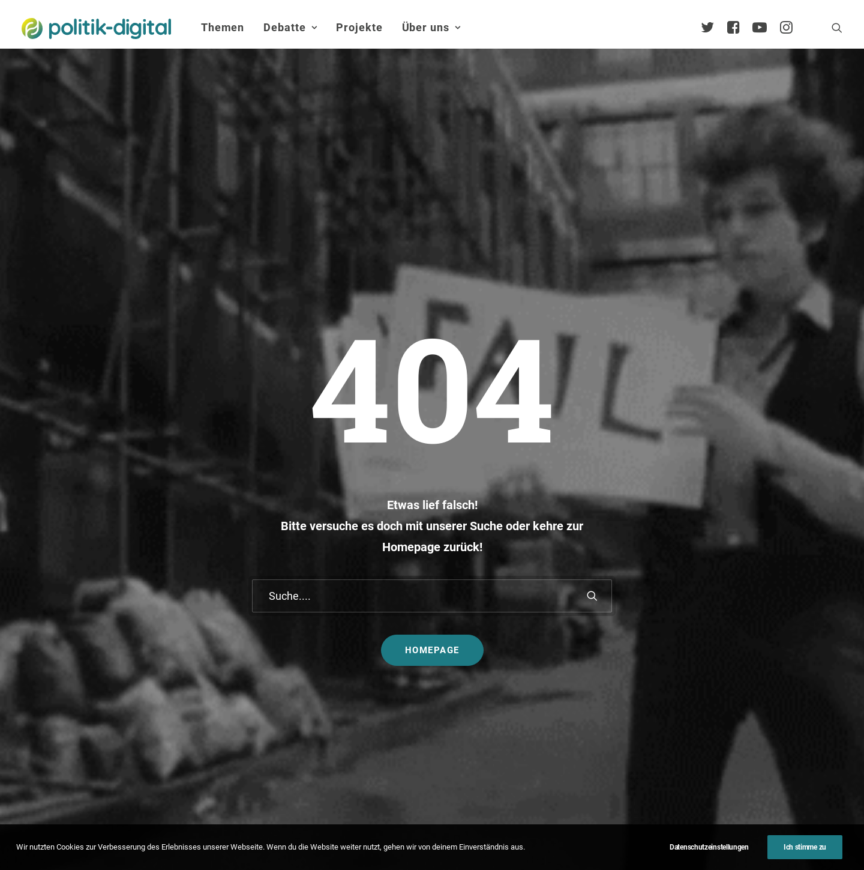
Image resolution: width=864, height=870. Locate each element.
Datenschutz (448, 836)
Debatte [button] (290, 27)
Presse (548, 836)
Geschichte (750, 724)
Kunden (596, 659)
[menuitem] (223, 28)
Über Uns (741, 553)
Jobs (504, 836)
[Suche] (432, 376)
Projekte (359, 27)
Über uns (431, 27)
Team (739, 630)
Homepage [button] (432, 431)
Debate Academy (342, 589)
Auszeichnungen (762, 743)
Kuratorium (751, 668)
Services (745, 611)
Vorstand (746, 686)
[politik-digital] (96, 28)
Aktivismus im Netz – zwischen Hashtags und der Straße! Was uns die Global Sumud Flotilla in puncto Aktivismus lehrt (498, 647)
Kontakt (318, 836)
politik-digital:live (341, 608)
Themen (222, 27)
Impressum (378, 836)
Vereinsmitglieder (763, 648)
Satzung (745, 705)
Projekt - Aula (607, 640)
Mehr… (459, 694)
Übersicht (747, 592)
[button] (837, 28)
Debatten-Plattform (620, 589)
